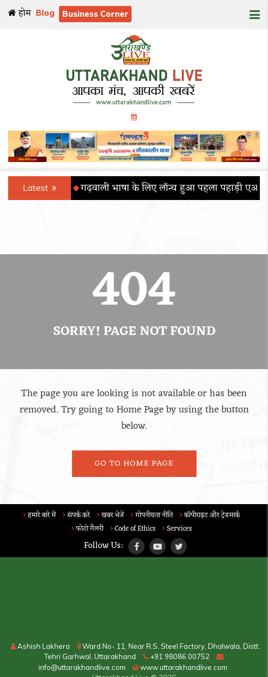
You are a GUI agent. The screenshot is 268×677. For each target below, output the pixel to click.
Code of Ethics (132, 529)
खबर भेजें (110, 515)
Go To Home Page (134, 463)
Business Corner (95, 14)
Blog (45, 13)
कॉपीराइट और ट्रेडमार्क (210, 515)
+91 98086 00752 (176, 656)
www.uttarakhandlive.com (180, 667)
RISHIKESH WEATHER (134, 600)
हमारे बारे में (39, 515)
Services (177, 529)
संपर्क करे (76, 515)
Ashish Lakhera (40, 646)
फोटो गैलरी (87, 529)
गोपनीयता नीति (152, 515)
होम (19, 13)
